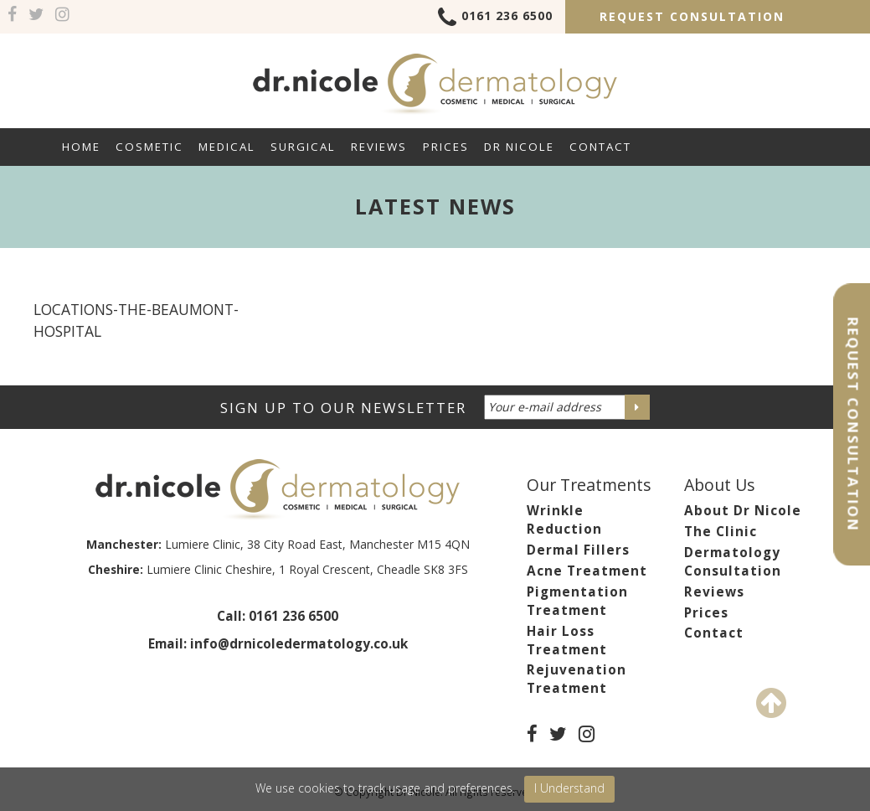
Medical (226, 146)
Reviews (379, 146)
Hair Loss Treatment (567, 640)
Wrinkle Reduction (564, 520)
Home (81, 146)
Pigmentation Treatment (577, 601)
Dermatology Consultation (732, 562)
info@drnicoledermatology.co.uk (299, 644)
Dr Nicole (519, 146)
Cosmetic (149, 146)
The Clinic (720, 531)
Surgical (303, 146)
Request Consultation (692, 16)
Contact (600, 146)
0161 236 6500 (495, 18)
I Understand (569, 788)
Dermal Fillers (578, 550)
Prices (446, 146)
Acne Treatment (587, 571)
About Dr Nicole (742, 510)
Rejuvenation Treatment (576, 679)
